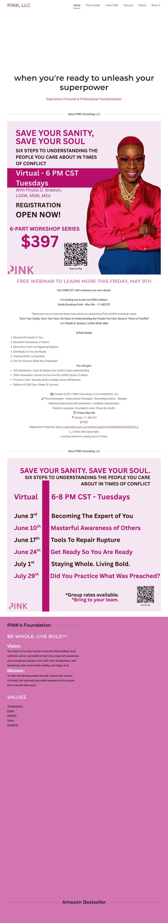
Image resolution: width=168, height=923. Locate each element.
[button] (156, 5)
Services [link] (128, 5)
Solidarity (12, 725)
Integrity (12, 715)
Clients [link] (142, 5)
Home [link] (76, 5)
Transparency (15, 706)
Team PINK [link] (111, 5)
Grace (10, 720)
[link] (18, 6)
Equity (10, 711)
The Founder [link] (92, 5)
